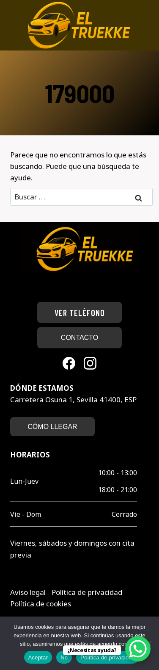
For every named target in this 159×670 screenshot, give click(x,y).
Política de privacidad (88, 592)
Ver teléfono (80, 313)
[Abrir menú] (145, 25)
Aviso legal (28, 592)
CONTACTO (79, 337)
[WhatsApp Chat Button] (138, 649)
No (64, 657)
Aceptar (38, 657)
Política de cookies (40, 603)
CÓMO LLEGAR (52, 426)
